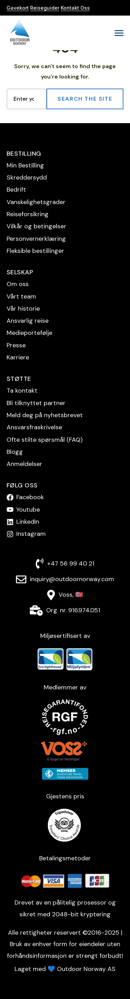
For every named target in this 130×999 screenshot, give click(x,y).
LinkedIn (27, 521)
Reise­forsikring (28, 214)
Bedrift (16, 189)
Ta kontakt (22, 390)
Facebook (30, 497)
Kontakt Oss (75, 8)
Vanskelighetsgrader (36, 202)
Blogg (15, 452)
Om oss (18, 284)
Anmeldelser (24, 464)
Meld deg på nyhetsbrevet (45, 415)
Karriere (18, 357)
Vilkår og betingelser (36, 226)
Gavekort (18, 8)
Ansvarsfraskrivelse (34, 427)
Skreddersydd (27, 177)
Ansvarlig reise (28, 321)
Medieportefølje (29, 333)
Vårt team (21, 296)
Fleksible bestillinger (35, 251)
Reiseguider (44, 8)
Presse (16, 345)
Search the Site (85, 98)
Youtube (28, 509)
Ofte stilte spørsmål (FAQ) (45, 440)
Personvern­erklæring (36, 239)
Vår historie (23, 308)
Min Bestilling (25, 165)
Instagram (31, 534)
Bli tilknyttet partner (36, 403)
